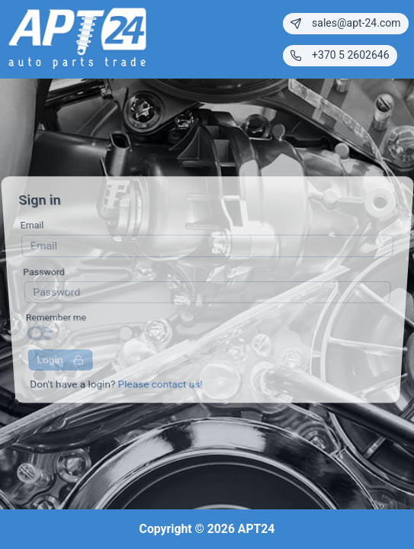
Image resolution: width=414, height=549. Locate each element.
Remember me (55, 315)
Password (43, 273)
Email (30, 230)
